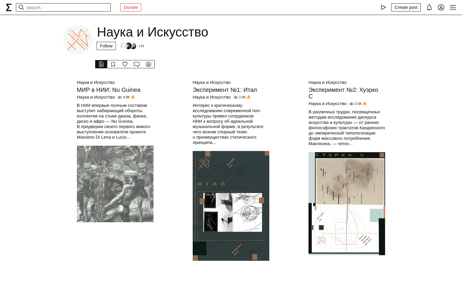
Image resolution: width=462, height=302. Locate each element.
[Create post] (406, 7)
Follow (106, 45)
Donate (131, 7)
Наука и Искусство (96, 82)
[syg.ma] (9, 7)
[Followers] (132, 46)
